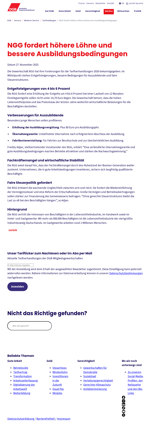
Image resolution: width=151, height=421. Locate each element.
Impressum (63, 419)
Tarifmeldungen (49, 20)
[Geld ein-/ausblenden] (78, 11)
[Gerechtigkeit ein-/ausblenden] (92, 11)
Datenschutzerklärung (21, 419)
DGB (9, 20)
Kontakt (110, 3)
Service (17, 20)
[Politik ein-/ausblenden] (138, 11)
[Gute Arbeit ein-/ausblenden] (64, 11)
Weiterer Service (31, 20)
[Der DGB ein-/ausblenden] (49, 11)
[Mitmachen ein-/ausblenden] (123, 11)
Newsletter (100, 3)
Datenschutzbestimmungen (126, 273)
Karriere (90, 3)
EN (121, 3)
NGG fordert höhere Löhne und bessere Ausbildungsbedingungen (88, 20)
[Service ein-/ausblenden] (108, 11)
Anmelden (17, 287)
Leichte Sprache (134, 3)
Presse (81, 3)
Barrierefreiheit (45, 419)
